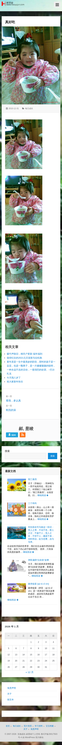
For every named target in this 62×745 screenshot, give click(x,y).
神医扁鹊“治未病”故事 (38, 560)
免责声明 (11, 688)
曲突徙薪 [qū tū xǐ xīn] (38, 584)
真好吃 (10, 22)
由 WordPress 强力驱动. (33, 737)
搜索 (7, 451)
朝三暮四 (32, 479)
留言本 (10, 699)
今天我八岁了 (14, 377)
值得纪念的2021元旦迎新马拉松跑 (24, 357)
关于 (9, 694)
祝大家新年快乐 (15, 381)
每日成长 (29, 108)
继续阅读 (42, 495)
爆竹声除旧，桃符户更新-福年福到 (24, 353)
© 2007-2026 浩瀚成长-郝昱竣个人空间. (23, 734)
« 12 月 (30, 672)
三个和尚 (32, 503)
